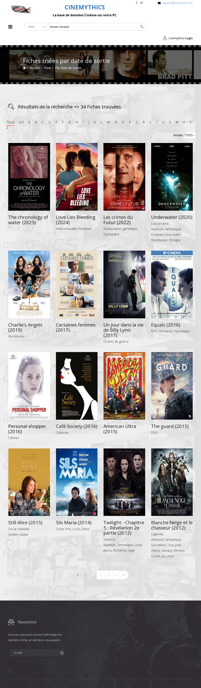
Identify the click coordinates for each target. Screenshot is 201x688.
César (60, 517)
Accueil (35, 56)
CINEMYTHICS (85, 7)
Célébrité (62, 421)
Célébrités (33, 678)
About (9, 678)
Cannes (13, 426)
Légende (157, 523)
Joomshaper (134, 677)
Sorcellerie (158, 533)
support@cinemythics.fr (177, 3)
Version (179, 539)
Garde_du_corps (162, 544)
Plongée (175, 228)
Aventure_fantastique (166, 217)
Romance (85, 217)
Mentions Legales (55, 678)
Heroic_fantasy (161, 539)
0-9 (21, 111)
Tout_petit (174, 533)
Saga (131, 539)
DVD (154, 320)
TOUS (10, 111)
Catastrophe (160, 212)
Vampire (109, 528)
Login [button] (189, 27)
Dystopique (111, 223)
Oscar (12, 517)
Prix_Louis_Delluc (78, 517)
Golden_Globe (18, 523)
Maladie (23, 517)
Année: (184, 124)
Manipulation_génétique (120, 217)
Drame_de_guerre (116, 330)
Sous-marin (173, 223)
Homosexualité (66, 217)
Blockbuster (159, 228)
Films (20, 678)
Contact (75, 678)
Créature (157, 223)
